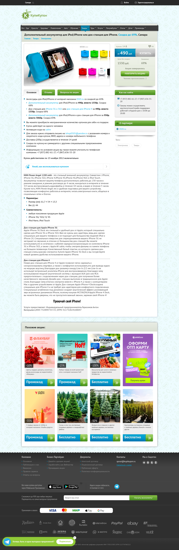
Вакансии (27, 468)
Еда (28, 28)
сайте (48, 129)
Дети (130, 28)
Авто (66, 28)
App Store (55, 486)
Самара (28, 2)
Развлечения (57, 28)
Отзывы (48, 92)
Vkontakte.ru (147, 462)
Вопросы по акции (69, 92)
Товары (85, 28)
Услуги (101, 28)
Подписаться (64, 541)
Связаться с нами (124, 465)
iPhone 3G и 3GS (54, 108)
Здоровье (44, 28)
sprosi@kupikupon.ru (126, 461)
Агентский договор (90, 461)
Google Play (71, 486)
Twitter (151, 462)
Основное (31, 92)
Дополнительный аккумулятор (43, 102)
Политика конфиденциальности (96, 471)
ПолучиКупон (112, 28)
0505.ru (80, 99)
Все (23, 28)
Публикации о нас (31, 464)
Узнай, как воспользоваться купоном (50, 166)
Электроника (123, 145)
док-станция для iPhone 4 (79, 108)
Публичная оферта (90, 468)
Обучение (75, 28)
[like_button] (149, 46)
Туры (93, 28)
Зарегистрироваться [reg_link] (146, 2)
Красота (35, 28)
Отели (123, 28)
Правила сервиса (30, 471)
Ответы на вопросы (31, 475)
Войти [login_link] (126, 2)
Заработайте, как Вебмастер (60, 464)
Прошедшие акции (56, 468)
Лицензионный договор (92, 464)
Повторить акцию (135, 73)
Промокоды (140, 28)
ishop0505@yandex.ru (76, 133)
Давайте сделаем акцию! (59, 461)
